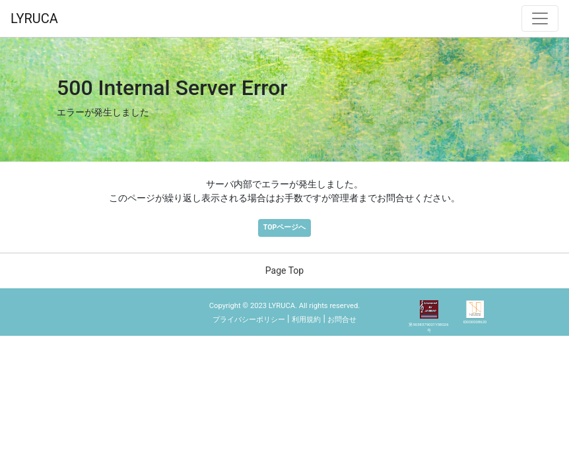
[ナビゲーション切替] (539, 18)
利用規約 (306, 319)
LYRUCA (34, 18)
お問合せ (341, 319)
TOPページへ (284, 227)
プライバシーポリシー (249, 319)
